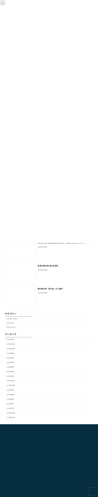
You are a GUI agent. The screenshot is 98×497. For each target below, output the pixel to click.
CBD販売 (10, 466)
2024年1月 (10, 408)
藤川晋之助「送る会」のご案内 (50, 289)
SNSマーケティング (13, 484)
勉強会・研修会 (12, 462)
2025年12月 (11, 344)
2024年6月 (10, 399)
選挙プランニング (13, 457)
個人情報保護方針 (58, 449)
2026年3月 (10, 339)
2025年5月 (10, 358)
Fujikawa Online (12, 319)
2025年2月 (10, 372)
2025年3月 (10, 367)
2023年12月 (11, 413)
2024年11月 (11, 381)
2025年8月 (10, 353)
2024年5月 (10, 404)
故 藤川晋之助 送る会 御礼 (48, 266)
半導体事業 (10, 479)
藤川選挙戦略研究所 (59, 436)
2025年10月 (11, 349)
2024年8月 (10, 395)
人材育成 (10, 475)
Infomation (10, 323)
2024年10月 (11, 385)
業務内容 (55, 441)
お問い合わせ (57, 445)
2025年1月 (10, 376)
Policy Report (11, 327)
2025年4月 (10, 362)
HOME (54, 432)
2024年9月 (10, 390)
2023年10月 (11, 417)
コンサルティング (13, 470)
